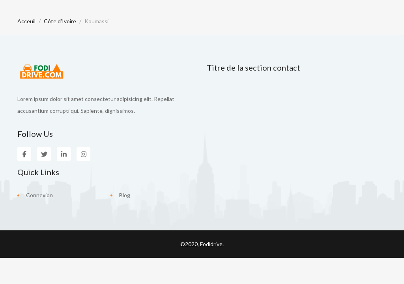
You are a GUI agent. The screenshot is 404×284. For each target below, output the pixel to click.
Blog (124, 195)
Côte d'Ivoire (60, 21)
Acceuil (26, 21)
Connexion (39, 195)
